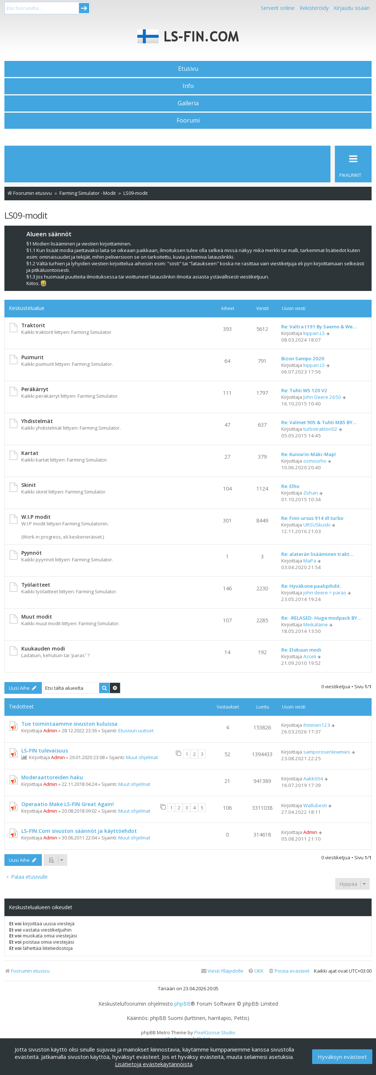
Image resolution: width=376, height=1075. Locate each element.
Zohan (310, 492)
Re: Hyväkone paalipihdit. (311, 586)
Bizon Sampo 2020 (302, 358)
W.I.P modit (36, 516)
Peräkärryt (34, 389)
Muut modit (36, 616)
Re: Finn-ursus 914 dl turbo (312, 518)
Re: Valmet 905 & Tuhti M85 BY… (319, 422)
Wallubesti (315, 805)
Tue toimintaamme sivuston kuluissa (69, 723)
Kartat (30, 452)
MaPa (309, 560)
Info (188, 86)
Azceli (309, 656)
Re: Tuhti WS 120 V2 (304, 390)
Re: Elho (290, 486)
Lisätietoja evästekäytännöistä (153, 1064)
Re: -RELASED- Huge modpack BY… (321, 618)
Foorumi (188, 120)
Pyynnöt (31, 552)
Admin (50, 730)
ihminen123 (316, 725)
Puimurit (32, 357)
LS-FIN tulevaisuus (44, 750)
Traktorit (33, 325)
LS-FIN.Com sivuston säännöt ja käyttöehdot (79, 830)
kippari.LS (314, 333)
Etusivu (188, 69)
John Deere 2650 (322, 397)
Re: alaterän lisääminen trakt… (317, 554)
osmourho (314, 461)
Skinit (28, 484)
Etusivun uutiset (135, 730)
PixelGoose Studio (214, 1032)
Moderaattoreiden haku (52, 777)
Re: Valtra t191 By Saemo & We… (319, 326)
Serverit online (277, 7)
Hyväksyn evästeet (342, 1056)
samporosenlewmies (326, 751)
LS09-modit (25, 215)
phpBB (182, 1004)
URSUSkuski (316, 524)
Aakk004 (313, 778)
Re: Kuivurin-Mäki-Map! (308, 454)
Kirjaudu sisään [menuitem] (352, 7)
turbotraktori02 (320, 429)
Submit (84, 8)
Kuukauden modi (43, 648)
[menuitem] (289, 971)
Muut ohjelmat (142, 757)
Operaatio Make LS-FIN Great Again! (67, 804)
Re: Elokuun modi (301, 649)
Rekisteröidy (314, 7)
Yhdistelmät (37, 421)
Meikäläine (315, 624)
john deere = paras (324, 592)
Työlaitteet (35, 584)
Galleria (188, 103)
